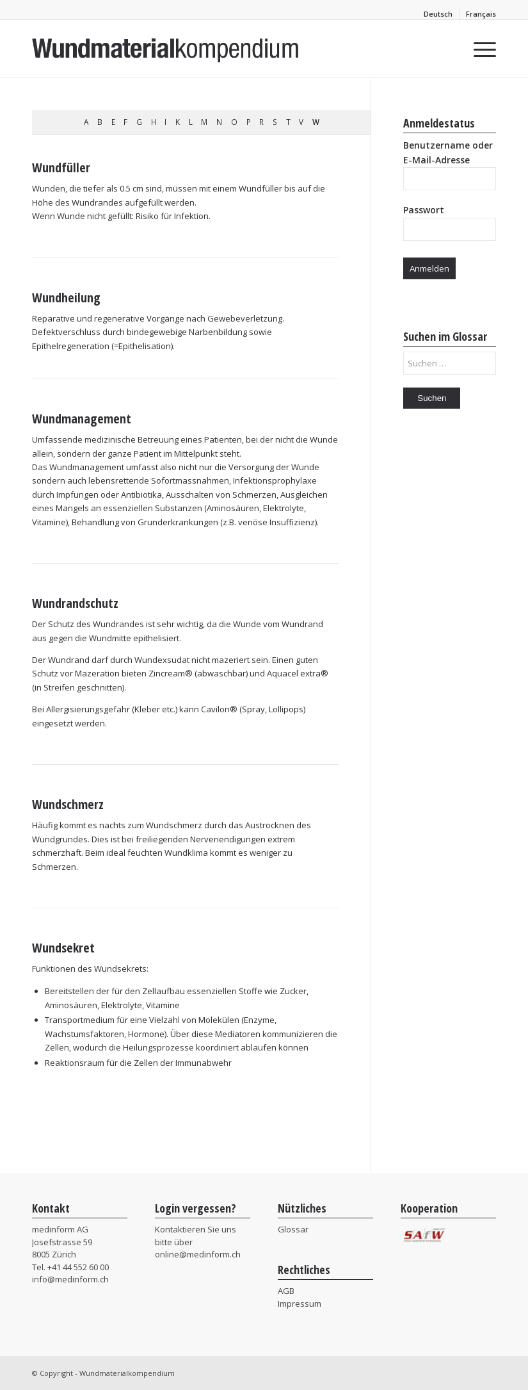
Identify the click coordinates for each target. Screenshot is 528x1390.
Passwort (423, 210)
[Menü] (478, 49)
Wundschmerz (68, 804)
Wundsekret (63, 947)
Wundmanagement (81, 418)
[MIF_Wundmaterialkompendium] (166, 49)
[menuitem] (438, 14)
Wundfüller (61, 167)
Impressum (299, 1303)
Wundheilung (66, 297)
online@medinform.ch (198, 1254)
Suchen (431, 398)
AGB (286, 1290)
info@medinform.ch (70, 1279)
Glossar (293, 1229)
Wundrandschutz (75, 603)
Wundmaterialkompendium (127, 1373)
